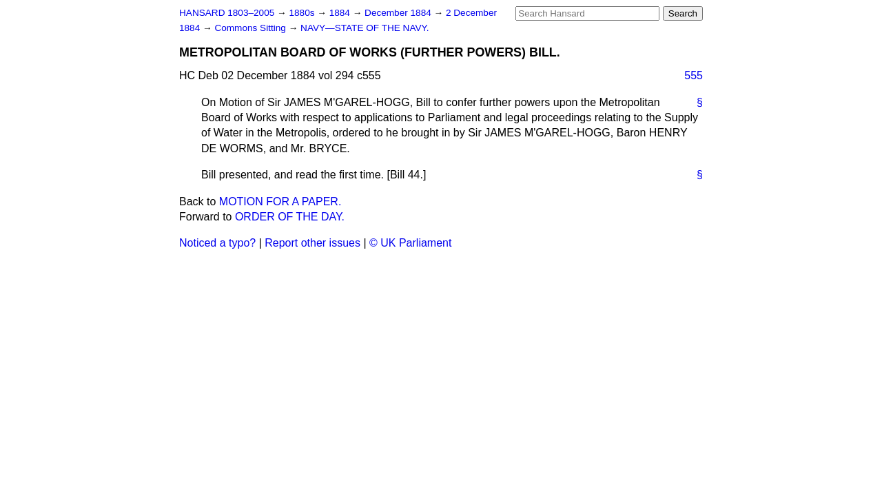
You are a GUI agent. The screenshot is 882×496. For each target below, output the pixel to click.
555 (693, 75)
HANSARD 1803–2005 (226, 13)
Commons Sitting (251, 28)
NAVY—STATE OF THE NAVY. (364, 28)
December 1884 (399, 13)
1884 (341, 13)
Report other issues (312, 243)
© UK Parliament (410, 243)
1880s (303, 13)
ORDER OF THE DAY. (290, 217)
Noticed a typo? (217, 243)
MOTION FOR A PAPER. (280, 201)
